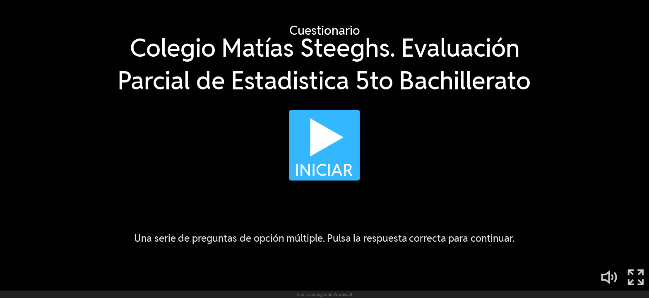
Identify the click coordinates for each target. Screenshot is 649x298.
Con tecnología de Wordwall (324, 294)
